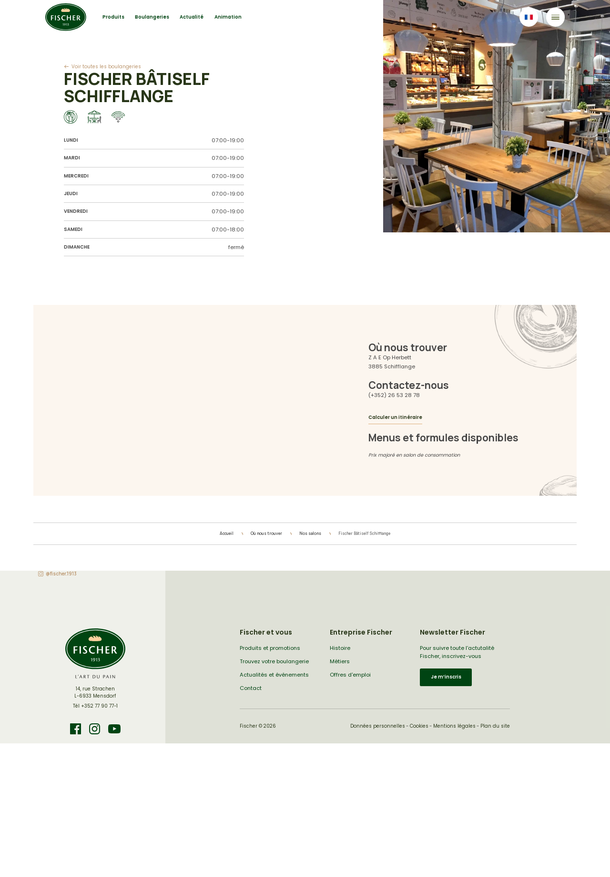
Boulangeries (152, 17)
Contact (251, 688)
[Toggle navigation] (555, 17)
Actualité (191, 17)
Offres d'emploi (350, 675)
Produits (113, 17)
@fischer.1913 (61, 574)
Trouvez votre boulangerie (274, 661)
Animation (228, 17)
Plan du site (495, 726)
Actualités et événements (274, 675)
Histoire (340, 648)
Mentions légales (454, 726)
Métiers (340, 661)
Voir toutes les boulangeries (106, 66)
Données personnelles (377, 726)
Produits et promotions (270, 648)
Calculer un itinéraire (395, 417)
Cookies (419, 726)
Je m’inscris (446, 677)
